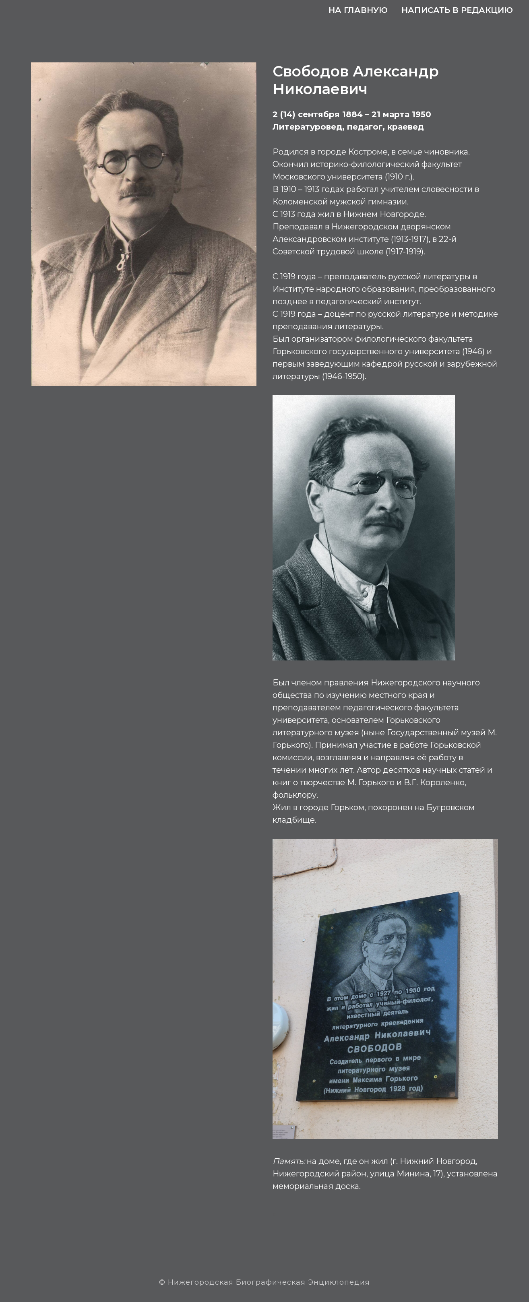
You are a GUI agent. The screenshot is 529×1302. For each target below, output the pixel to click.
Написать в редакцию (457, 10)
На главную (358, 10)
